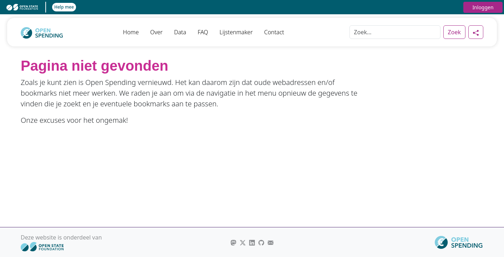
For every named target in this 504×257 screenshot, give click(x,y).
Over (156, 32)
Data (180, 32)
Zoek (454, 32)
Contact (274, 32)
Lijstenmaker (236, 32)
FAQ (203, 32)
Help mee (64, 7)
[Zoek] (394, 32)
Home (131, 32)
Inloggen (482, 7)
